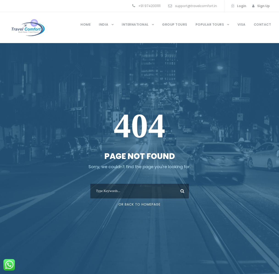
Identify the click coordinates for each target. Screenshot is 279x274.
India (103, 24)
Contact (262, 24)
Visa (242, 24)
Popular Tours (210, 24)
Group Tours (174, 24)
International (135, 24)
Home (85, 24)
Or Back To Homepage (139, 204)
